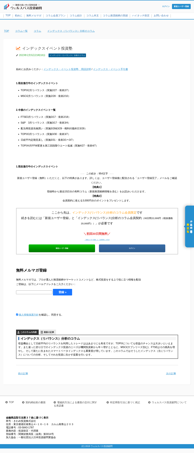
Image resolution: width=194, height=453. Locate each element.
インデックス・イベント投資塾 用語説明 (67, 70)
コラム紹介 (76, 16)
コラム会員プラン (56, 16)
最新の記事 (49, 337)
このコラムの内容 (28, 337)
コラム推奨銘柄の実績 (115, 16)
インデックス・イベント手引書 (110, 70)
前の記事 (23, 378)
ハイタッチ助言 (141, 16)
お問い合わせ (161, 16)
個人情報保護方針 (29, 319)
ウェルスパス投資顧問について (169, 407)
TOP (8, 16)
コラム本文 (92, 16)
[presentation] (40, 309)
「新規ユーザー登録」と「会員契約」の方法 (97, 239)
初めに (18, 16)
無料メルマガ (33, 16)
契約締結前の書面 (36, 407)
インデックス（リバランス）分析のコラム (67, 56)
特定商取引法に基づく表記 (125, 407)
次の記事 (171, 378)
